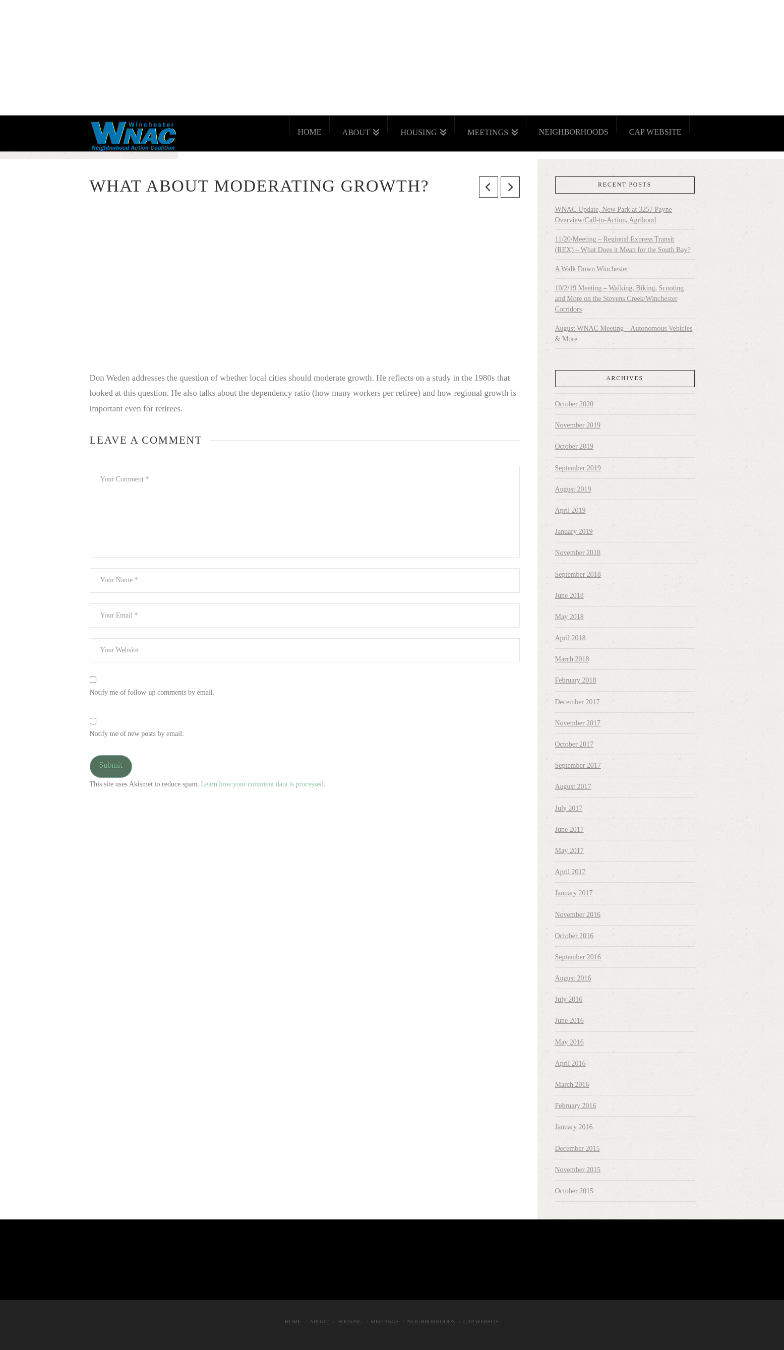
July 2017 (569, 808)
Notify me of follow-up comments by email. (152, 692)
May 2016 (569, 1042)
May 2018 (569, 617)
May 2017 (569, 850)
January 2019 (574, 531)
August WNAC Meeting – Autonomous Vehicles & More (624, 334)
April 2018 (570, 638)
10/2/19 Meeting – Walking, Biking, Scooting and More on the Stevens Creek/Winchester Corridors (619, 298)
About (319, 1321)
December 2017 (577, 702)
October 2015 (574, 1191)
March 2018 (572, 659)
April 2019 (570, 510)
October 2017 (574, 744)
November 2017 (578, 723)
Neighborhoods (431, 1321)
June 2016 (569, 1020)
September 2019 (578, 468)
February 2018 (575, 680)
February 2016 (575, 1106)
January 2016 (574, 1127)
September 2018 (578, 574)
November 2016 (578, 914)
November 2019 (578, 425)
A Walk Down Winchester (592, 269)
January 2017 (574, 893)
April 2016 (570, 1063)
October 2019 (574, 446)
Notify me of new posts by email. (137, 734)
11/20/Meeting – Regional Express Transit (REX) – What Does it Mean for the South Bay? (623, 244)
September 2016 (578, 957)
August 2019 (573, 489)
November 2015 (578, 1170)
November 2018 (578, 553)
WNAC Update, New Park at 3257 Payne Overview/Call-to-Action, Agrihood (613, 215)
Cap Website (481, 1321)
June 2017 (569, 829)
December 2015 (577, 1148)
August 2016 (573, 978)
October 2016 (574, 936)
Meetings (385, 1321)
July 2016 (569, 999)
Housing (350, 1321)
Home (293, 1321)
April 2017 (570, 872)
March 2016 (572, 1084)
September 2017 (578, 765)
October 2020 (574, 404)
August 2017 (573, 786)
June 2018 (569, 595)
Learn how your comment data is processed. (263, 784)
